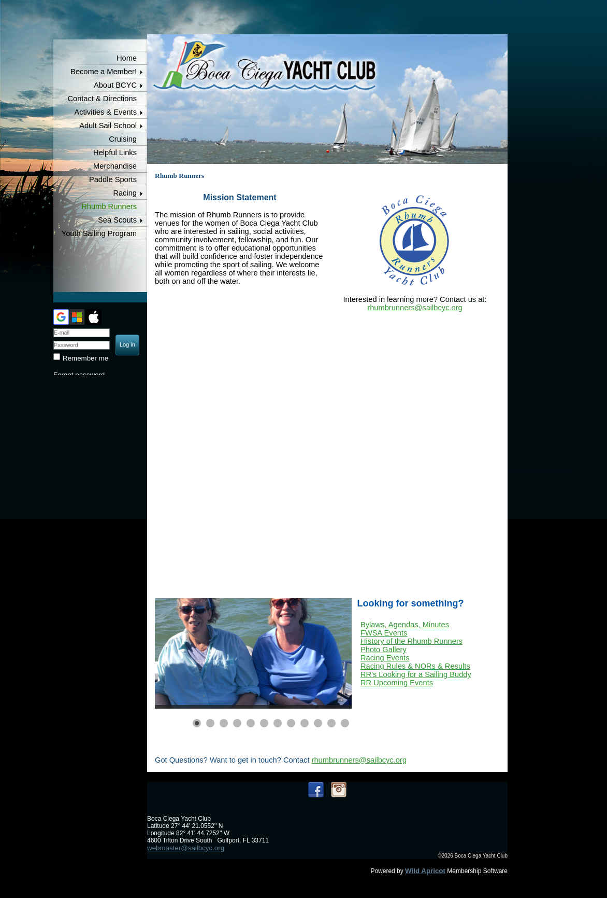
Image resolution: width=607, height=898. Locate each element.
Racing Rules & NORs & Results (415, 666)
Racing (125, 193)
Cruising (123, 139)
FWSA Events (383, 633)
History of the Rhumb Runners (411, 641)
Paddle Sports (113, 179)
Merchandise (115, 166)
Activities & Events (105, 112)
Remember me (85, 358)
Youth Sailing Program (99, 233)
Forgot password (79, 375)
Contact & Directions (102, 98)
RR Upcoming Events (396, 683)
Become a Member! (103, 71)
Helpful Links (115, 152)
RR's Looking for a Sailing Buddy (415, 674)
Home (127, 58)
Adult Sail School (108, 125)
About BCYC (115, 85)
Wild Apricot (425, 871)
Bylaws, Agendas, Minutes (404, 624)
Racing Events (385, 658)
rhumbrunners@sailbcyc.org (415, 307)
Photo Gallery (383, 649)
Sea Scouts (117, 220)
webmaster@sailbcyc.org (185, 848)
